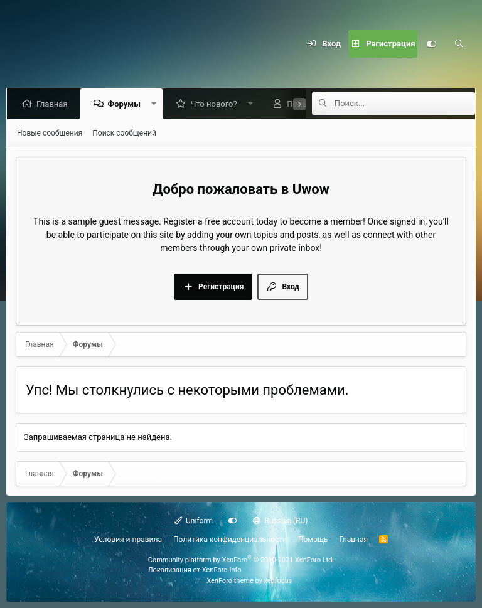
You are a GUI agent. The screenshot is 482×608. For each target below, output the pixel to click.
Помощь (313, 539)
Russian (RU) (280, 520)
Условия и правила (128, 539)
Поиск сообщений (124, 133)
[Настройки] (431, 44)
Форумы (126, 104)
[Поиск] (459, 44)
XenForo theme (230, 581)
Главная (54, 104)
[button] (156, 103)
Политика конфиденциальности (230, 539)
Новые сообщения (49, 133)
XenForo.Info (222, 570)
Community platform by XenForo (241, 560)
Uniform (193, 520)
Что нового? (216, 104)
